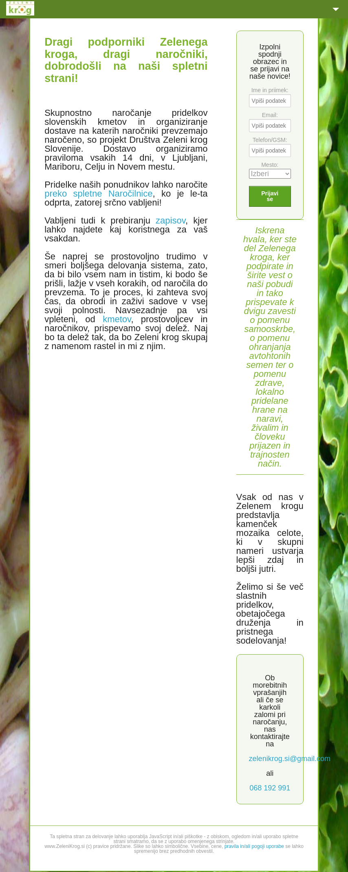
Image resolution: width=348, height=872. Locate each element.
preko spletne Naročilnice (98, 193)
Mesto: (269, 165)
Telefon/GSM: (270, 140)
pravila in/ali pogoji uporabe (254, 846)
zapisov (170, 220)
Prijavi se (269, 196)
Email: (270, 115)
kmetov (117, 319)
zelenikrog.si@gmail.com (289, 759)
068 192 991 (269, 788)
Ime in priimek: (270, 90)
